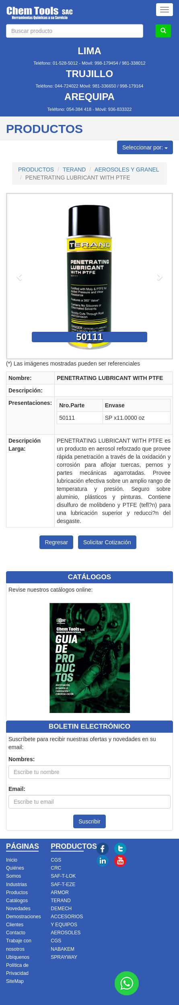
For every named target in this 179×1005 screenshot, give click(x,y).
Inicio (11, 860)
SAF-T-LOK (63, 876)
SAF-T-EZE (63, 884)
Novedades (18, 908)
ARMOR (60, 892)
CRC (56, 868)
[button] (19, 276)
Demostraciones (23, 916)
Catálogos (17, 900)
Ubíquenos (17, 957)
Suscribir (89, 821)
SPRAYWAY (64, 957)
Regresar (56, 542)
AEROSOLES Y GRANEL (127, 169)
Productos (17, 892)
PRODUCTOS (36, 169)
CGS (56, 860)
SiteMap (15, 981)
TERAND (74, 169)
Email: (16, 789)
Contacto (15, 933)
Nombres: (21, 759)
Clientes (14, 924)
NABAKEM (62, 949)
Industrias (16, 884)
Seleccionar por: (145, 147)
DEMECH (61, 908)
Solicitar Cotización (107, 542)
